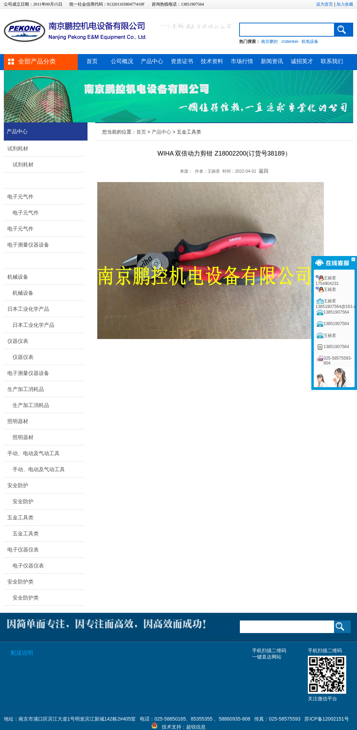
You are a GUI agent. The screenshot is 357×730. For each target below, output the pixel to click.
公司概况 (122, 61)
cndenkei (289, 41)
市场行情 (242, 61)
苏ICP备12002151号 (326, 719)
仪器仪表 (17, 341)
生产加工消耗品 (25, 389)
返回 (263, 171)
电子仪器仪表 (23, 549)
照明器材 (17, 421)
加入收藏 (344, 4)
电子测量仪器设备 (28, 245)
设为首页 (324, 4)
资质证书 (182, 61)
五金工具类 (20, 517)
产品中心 (152, 61)
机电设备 (310, 41)
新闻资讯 (272, 61)
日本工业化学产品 (28, 309)
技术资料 (212, 61)
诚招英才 (302, 61)
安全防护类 (20, 582)
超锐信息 (196, 727)
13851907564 (336, 312)
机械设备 (17, 277)
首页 (92, 61)
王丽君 (330, 289)
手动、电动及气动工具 (33, 453)
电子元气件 (20, 197)
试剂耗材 (17, 148)
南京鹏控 (269, 41)
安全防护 (17, 485)
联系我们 (332, 61)
